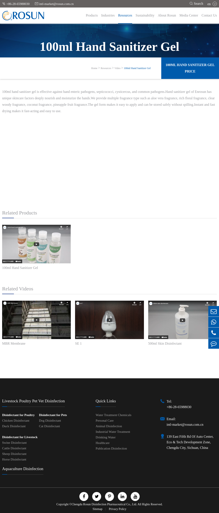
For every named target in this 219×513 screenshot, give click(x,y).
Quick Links (106, 401)
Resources (125, 15)
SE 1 (78, 343)
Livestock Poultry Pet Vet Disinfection (33, 401)
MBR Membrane (13, 343)
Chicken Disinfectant (15, 420)
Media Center (188, 15)
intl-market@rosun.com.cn (54, 4)
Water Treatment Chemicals (113, 415)
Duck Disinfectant (14, 426)
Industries (108, 15)
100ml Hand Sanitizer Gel (137, 68)
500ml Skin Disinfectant (165, 343)
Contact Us (209, 15)
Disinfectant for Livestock (20, 437)
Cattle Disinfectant (14, 448)
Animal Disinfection (109, 426)
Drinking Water (105, 437)
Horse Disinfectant (14, 459)
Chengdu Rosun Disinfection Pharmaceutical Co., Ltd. (104, 504)
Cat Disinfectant (49, 426)
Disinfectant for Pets (53, 415)
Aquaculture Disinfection (22, 468)
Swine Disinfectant (14, 442)
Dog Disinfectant (50, 420)
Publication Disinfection (111, 448)
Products (92, 15)
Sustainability (145, 15)
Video (117, 68)
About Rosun (167, 15)
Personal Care (105, 420)
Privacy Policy (117, 509)
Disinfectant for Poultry (18, 415)
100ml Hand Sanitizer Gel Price (190, 68)
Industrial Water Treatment (113, 431)
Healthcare (103, 443)
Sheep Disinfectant (14, 454)
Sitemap (98, 509)
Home (94, 68)
